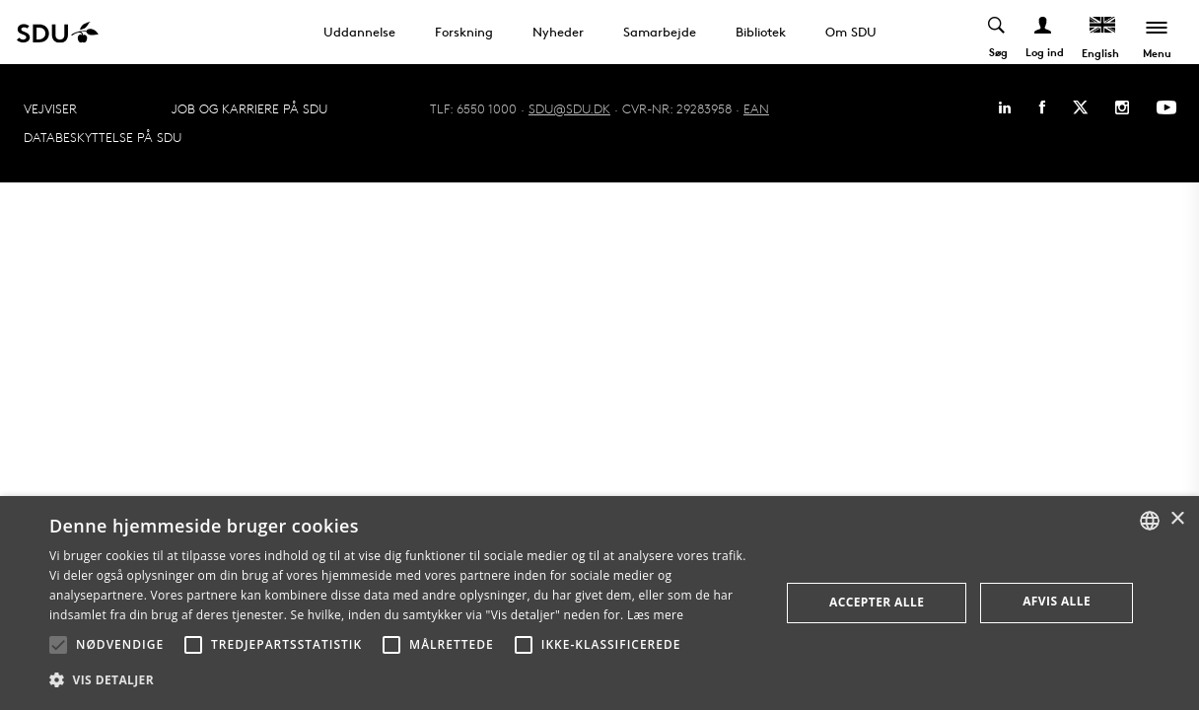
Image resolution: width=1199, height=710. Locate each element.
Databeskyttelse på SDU (102, 137)
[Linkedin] (1005, 107)
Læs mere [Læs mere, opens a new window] (655, 614)
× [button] (1176, 519)
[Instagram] (1122, 107)
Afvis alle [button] (1057, 601)
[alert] (599, 603)
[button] (58, 645)
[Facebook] (1042, 107)
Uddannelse (359, 31)
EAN (756, 108)
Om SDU (851, 31)
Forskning (464, 31)
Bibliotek (761, 31)
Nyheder (558, 31)
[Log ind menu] (1044, 32)
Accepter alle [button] (876, 602)
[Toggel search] (997, 32)
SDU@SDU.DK (569, 108)
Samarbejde (659, 31)
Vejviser (50, 108)
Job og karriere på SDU (249, 108)
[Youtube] (1166, 107)
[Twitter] (1080, 107)
